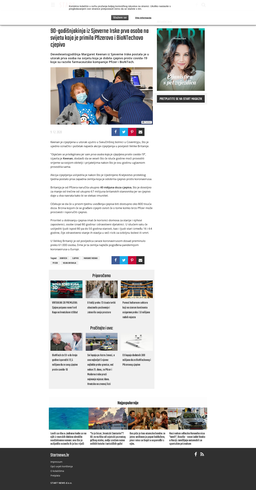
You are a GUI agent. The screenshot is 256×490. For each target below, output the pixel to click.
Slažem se (120, 17)
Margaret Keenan (90, 258)
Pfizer (55, 263)
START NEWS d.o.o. (61, 482)
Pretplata (55, 475)
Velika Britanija (69, 263)
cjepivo (75, 258)
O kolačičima (57, 470)
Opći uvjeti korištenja (61, 466)
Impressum (56, 461)
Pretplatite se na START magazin (181, 99)
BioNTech (63, 258)
